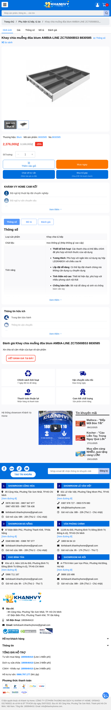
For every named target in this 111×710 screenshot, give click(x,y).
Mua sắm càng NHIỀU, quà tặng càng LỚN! (97, 452)
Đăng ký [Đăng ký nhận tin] (104, 470)
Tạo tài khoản (23, 474)
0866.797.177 (23, 674)
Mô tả (41, 30)
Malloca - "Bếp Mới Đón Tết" (96, 422)
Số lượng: (8, 154)
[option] (55, 83)
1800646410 (27, 620)
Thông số (30, 30)
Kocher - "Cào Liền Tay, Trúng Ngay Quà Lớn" (96, 436)
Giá (18, 30)
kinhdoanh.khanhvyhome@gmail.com (32, 625)
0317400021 (7, 703)
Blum (19, 137)
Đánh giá (52, 30)
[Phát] (55, 428)
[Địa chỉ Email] (78, 471)
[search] (106, 13)
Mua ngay (82, 164)
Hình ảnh (7, 30)
